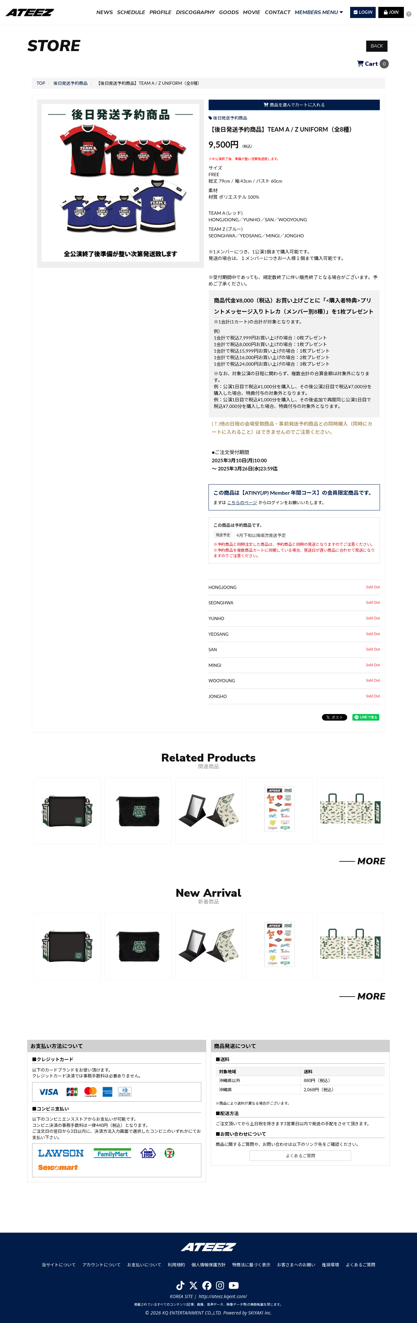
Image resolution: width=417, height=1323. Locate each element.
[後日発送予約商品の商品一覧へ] (70, 83)
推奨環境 (330, 1264)
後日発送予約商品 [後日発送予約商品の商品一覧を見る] (230, 117)
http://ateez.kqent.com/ (223, 1296)
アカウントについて (101, 1264)
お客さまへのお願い (296, 1264)
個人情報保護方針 (208, 1264)
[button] (42, 812)
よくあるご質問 (300, 1155)
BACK (377, 46)
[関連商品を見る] (362, 862)
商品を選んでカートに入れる (294, 104)
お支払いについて (144, 1264)
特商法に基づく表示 (251, 1264)
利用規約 (176, 1264)
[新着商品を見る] (362, 998)
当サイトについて (59, 1264)
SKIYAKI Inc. (260, 1313)
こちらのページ (242, 502)
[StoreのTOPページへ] (41, 83)
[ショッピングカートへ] (373, 63)
